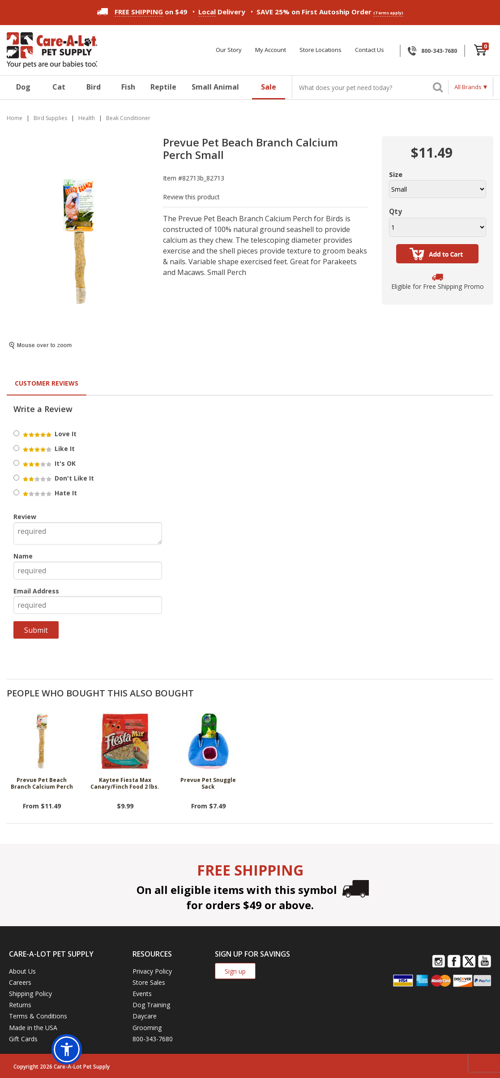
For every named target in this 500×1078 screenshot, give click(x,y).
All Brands (468, 87)
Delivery (221, 12)
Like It (48, 448)
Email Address (36, 591)
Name (23, 556)
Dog (23, 87)
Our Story (229, 50)
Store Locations (320, 50)
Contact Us (369, 50)
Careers (20, 982)
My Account (270, 50)
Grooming (147, 1027)
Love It (49, 433)
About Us (22, 971)
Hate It (49, 493)
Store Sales (148, 982)
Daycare (144, 1016)
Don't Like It (57, 478)
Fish (128, 87)
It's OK (48, 463)
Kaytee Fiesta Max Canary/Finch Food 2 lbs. (124, 783)
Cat (58, 87)
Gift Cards (23, 1039)
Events (142, 993)
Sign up (235, 971)
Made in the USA (33, 1027)
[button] (67, 1049)
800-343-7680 (439, 51)
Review (24, 516)
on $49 (142, 11)
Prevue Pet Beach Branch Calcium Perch (42, 783)
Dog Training (151, 1005)
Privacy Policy (152, 971)
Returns (20, 1005)
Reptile (163, 87)
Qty (395, 211)
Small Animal (215, 87)
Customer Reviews (46, 383)
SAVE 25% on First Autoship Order (329, 12)
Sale (268, 87)
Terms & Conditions (38, 1016)
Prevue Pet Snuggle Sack (208, 783)
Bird (93, 87)
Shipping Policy (30, 993)
